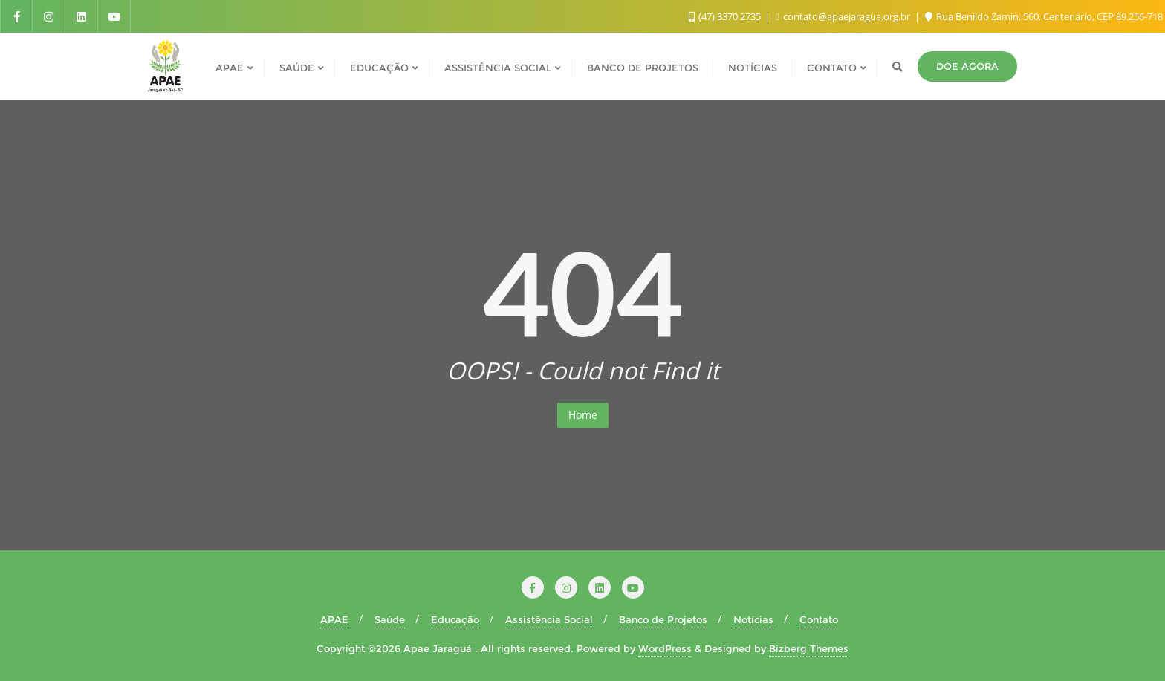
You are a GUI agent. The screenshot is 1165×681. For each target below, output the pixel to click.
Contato (818, 619)
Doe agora (967, 66)
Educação (455, 619)
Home (582, 415)
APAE (334, 619)
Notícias (753, 619)
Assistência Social (549, 619)
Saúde (389, 619)
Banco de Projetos (663, 619)
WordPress (665, 648)
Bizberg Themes (808, 648)
